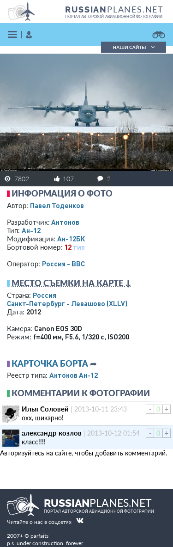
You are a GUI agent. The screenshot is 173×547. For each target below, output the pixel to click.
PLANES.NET (114, 9)
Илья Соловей (45, 409)
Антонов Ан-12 (73, 375)
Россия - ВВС (63, 263)
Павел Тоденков (57, 205)
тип (79, 247)
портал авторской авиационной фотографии (113, 16)
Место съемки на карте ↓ (71, 283)
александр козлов (52, 433)
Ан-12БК (71, 238)
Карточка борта (50, 363)
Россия (44, 295)
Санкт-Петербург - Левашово (67, 303)
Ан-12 (31, 230)
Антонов (65, 222)
